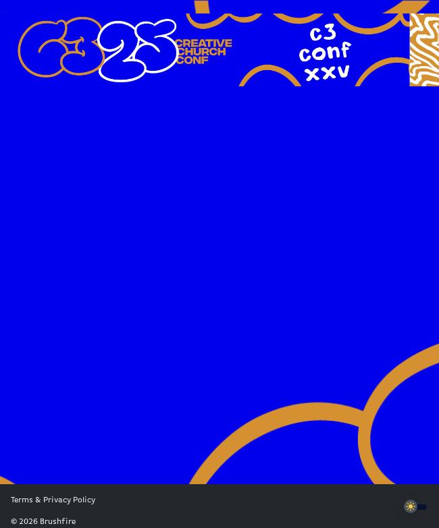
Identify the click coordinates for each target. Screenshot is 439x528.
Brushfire (58, 522)
